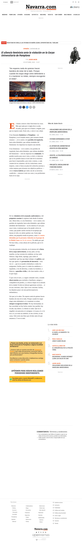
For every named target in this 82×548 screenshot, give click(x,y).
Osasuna (27, 14)
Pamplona (12, 14)
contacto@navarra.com (18, 361)
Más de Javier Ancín (55, 123)
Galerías (41, 519)
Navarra (4, 14)
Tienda (56, 523)
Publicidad (57, 508)
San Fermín (58, 14)
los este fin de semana (27, 238)
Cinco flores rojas (59, 341)
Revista (50, 14)
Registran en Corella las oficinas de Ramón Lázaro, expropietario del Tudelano (32, 42)
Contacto (57, 505)
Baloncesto (28, 519)
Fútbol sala (42, 508)
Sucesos (14, 510)
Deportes (35, 14)
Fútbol (27, 517)
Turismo (57, 521)
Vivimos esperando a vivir (59, 139)
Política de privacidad (60, 513)
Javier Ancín (33, 59)
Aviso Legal (58, 515)
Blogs (27, 508)
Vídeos (41, 522)
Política (14, 508)
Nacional (43, 14)
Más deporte (42, 510)
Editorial (14, 521)
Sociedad (14, 514)
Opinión (19, 14)
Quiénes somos (59, 502)
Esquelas (76, 14)
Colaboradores (29, 506)
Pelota (27, 521)
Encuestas (28, 510)
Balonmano (42, 506)
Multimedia (68, 14)
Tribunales (14, 512)
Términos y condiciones (58, 432)
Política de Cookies (59, 510)
